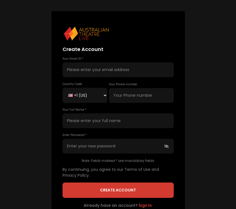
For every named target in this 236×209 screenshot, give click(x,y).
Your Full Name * (74, 110)
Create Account (118, 190)
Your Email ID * (73, 59)
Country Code (72, 84)
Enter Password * (75, 135)
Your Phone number (123, 84)
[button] (118, 34)
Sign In (145, 205)
